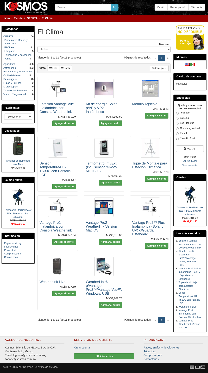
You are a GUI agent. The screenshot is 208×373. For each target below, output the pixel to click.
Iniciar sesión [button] (104, 356)
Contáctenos (11, 257)
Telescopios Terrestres (15, 90)
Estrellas (182, 133)
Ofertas (181, 177)
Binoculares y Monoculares (18, 71)
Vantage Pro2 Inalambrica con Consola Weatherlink (56, 226)
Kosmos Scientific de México (40, 367)
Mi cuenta (197, 7)
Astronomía (9, 68)
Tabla (65, 68)
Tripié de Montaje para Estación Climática (149, 165)
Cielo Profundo (186, 138)
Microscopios (10, 86)
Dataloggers (10, 79)
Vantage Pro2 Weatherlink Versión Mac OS (101, 226)
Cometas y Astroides (189, 128)
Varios (7, 58)
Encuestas (183, 97)
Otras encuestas (190, 165)
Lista (53, 68)
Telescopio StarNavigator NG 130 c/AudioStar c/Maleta (17, 213)
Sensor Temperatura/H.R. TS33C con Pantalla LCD (55, 169)
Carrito (161, 7)
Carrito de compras (188, 76)
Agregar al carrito (64, 123)
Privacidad (10, 250)
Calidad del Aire (11, 75)
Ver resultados (190, 161)
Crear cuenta (82, 347)
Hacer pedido (178, 7)
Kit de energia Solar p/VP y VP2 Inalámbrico (101, 108)
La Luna (182, 118)
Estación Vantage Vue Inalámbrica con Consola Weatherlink (57, 108)
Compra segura (12, 253)
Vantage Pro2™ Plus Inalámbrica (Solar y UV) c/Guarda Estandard (148, 228)
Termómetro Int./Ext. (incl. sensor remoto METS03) (102, 167)
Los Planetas (185, 123)
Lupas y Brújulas (12, 83)
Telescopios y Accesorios (17, 55)
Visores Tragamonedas (15, 94)
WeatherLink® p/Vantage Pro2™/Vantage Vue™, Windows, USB (104, 287)
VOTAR (190, 148)
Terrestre (183, 112)
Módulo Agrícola (144, 104)
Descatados (12, 130)
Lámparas (9, 51)
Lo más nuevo (13, 179)
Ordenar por (159, 68)
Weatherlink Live (52, 282)
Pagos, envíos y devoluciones (161, 347)
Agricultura (9, 64)
